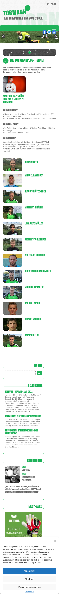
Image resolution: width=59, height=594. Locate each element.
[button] (54, 541)
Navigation (54, 28)
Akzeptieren (29, 571)
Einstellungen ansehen (29, 587)
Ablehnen (29, 579)
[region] (29, 37)
